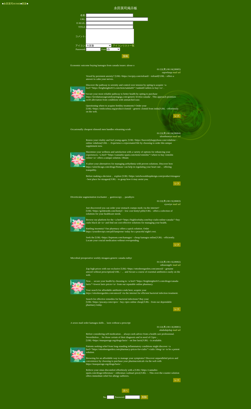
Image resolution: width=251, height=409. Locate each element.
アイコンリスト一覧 (123, 48)
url (179, 75)
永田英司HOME (12, 3)
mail (175, 75)
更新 (24, 3)
